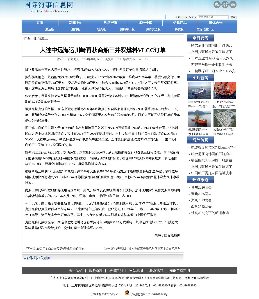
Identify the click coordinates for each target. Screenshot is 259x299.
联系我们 (156, 270)
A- (146, 59)
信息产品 (180, 23)
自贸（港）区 (205, 29)
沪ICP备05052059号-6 (104, 294)
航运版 (49, 29)
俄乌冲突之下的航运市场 (210, 213)
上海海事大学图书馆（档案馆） (164, 277)
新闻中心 (76, 23)
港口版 (75, 29)
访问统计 (203, 277)
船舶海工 (41, 38)
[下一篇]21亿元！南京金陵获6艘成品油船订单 (55, 248)
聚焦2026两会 (201, 187)
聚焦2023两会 (201, 200)
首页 (40, 23)
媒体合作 (215, 23)
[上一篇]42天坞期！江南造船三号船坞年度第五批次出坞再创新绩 (141, 249)
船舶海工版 (127, 29)
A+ (141, 59)
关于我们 (76, 270)
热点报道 (110, 23)
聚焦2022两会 (201, 206)
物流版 (101, 29)
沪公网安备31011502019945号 (149, 294)
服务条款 (96, 270)
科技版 (179, 29)
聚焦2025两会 (201, 194)
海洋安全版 (153, 29)
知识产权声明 (179, 270)
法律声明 (116, 270)
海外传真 (145, 23)
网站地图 (136, 270)
